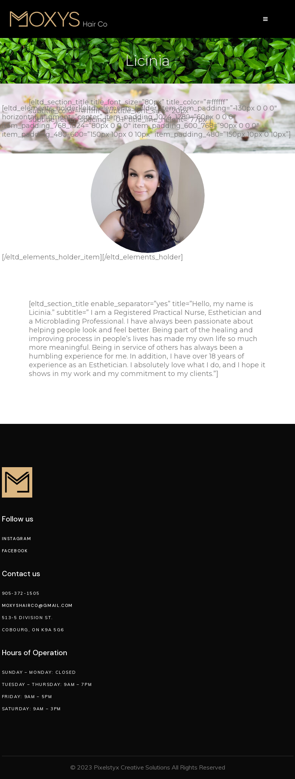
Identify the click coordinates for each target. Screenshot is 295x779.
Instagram (17, 538)
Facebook (15, 550)
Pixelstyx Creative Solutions (132, 767)
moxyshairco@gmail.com (37, 605)
